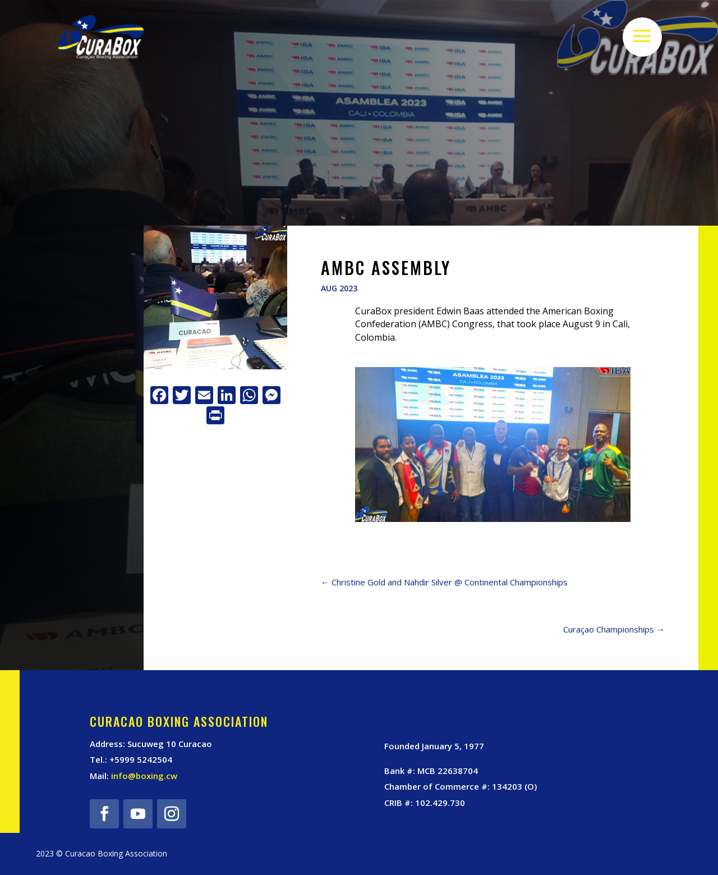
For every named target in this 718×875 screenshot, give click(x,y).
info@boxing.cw (144, 775)
